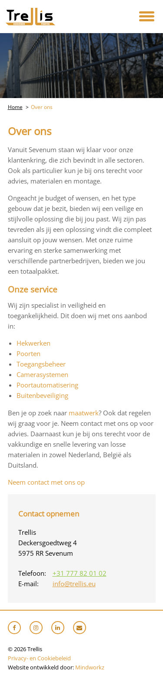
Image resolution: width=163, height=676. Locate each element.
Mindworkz (89, 667)
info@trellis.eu (74, 583)
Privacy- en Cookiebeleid (39, 658)
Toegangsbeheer (41, 364)
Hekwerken (33, 343)
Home (15, 107)
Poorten (28, 353)
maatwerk (84, 412)
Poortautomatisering (47, 384)
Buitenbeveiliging (42, 395)
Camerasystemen (42, 374)
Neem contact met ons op (46, 482)
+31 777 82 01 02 (79, 573)
